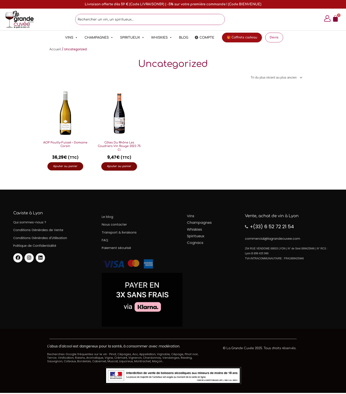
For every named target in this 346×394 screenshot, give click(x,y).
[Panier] (334, 18)
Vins (69, 38)
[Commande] (274, 78)
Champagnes (96, 38)
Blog (181, 38)
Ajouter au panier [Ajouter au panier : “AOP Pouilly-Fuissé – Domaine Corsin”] (65, 166)
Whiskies (159, 38)
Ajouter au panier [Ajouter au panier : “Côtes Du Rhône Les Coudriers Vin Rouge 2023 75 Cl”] (119, 166)
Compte (204, 38)
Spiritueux (130, 38)
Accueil (55, 49)
